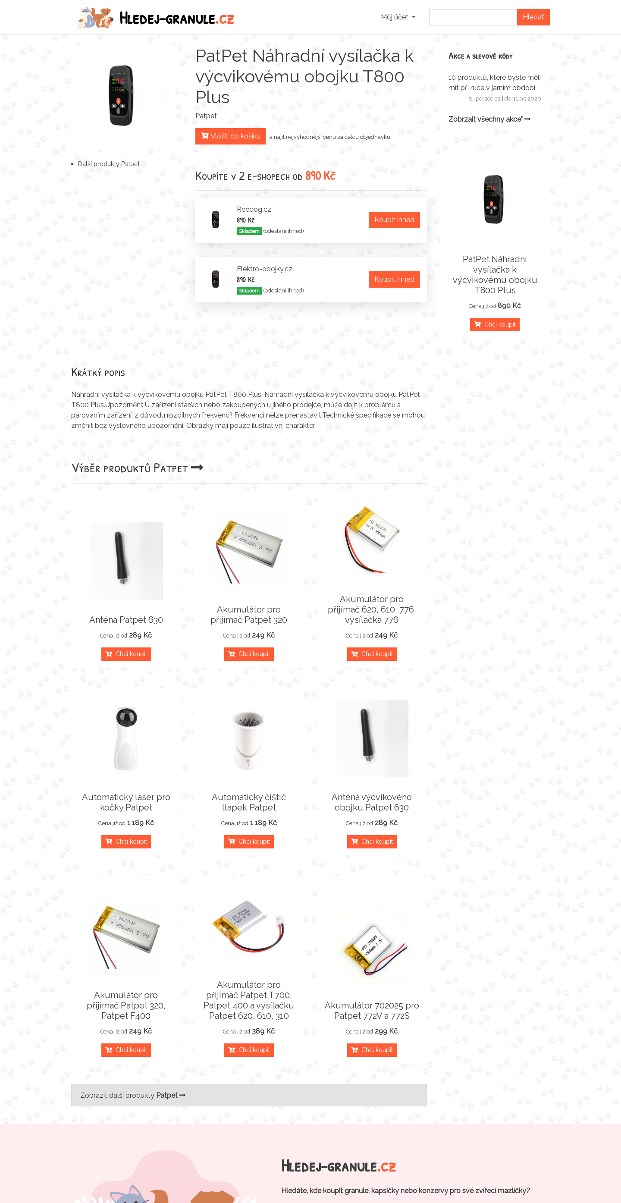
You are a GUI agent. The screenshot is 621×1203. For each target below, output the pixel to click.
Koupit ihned (394, 220)
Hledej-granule (156, 17)
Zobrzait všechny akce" (489, 119)
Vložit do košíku (230, 136)
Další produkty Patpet (109, 163)
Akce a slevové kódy (480, 55)
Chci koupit (126, 653)
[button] (398, 17)
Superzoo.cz (485, 98)
